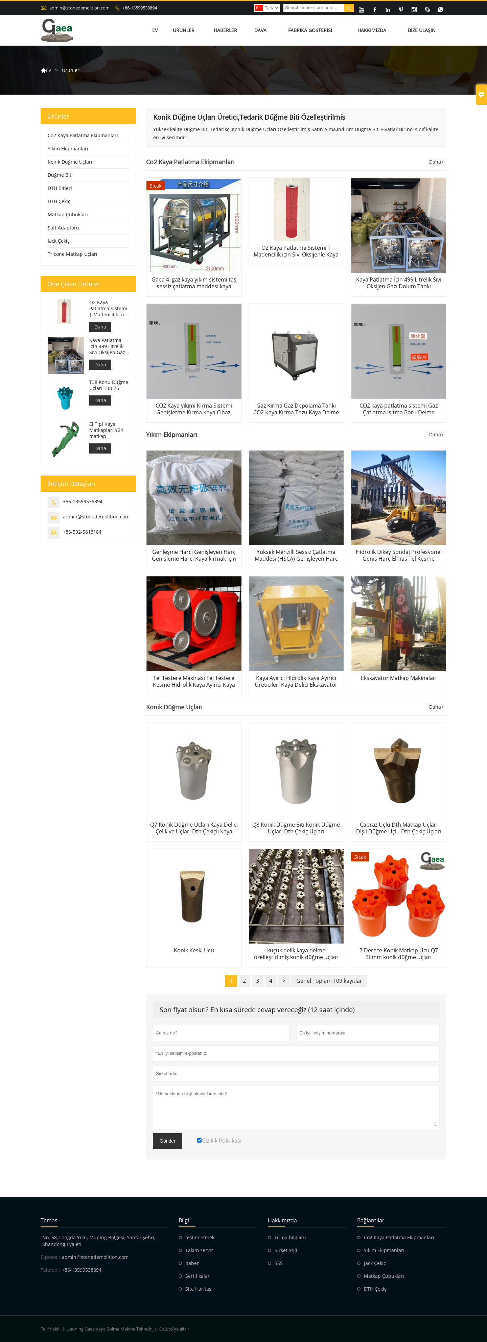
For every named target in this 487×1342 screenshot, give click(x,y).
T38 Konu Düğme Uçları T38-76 (108, 385)
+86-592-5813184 (82, 532)
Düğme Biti (60, 175)
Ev (155, 30)
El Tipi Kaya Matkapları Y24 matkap (106, 430)
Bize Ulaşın (422, 30)
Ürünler (183, 30)
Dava (260, 30)
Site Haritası (199, 1289)
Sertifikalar (197, 1276)
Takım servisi (200, 1250)
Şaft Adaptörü (63, 227)
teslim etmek (199, 1237)
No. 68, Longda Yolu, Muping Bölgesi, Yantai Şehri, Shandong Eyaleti (98, 1240)
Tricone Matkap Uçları (72, 254)
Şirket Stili (286, 1250)
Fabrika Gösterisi (310, 30)
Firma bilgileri (290, 1237)
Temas (49, 1220)
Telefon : (50, 1270)
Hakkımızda (371, 30)
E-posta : (50, 1257)
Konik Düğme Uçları (70, 161)
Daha (100, 326)
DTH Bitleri (60, 188)
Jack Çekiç (59, 241)
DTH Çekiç (59, 201)
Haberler (225, 30)
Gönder (168, 1141)
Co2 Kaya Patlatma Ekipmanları (83, 135)
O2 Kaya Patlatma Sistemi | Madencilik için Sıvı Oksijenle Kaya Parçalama (108, 308)
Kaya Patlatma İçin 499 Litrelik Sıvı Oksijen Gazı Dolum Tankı (107, 346)
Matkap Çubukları (68, 214)
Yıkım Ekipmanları (68, 148)
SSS (279, 1263)
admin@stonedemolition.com (79, 8)
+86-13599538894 (139, 8)
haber (192, 1263)
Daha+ (436, 161)
